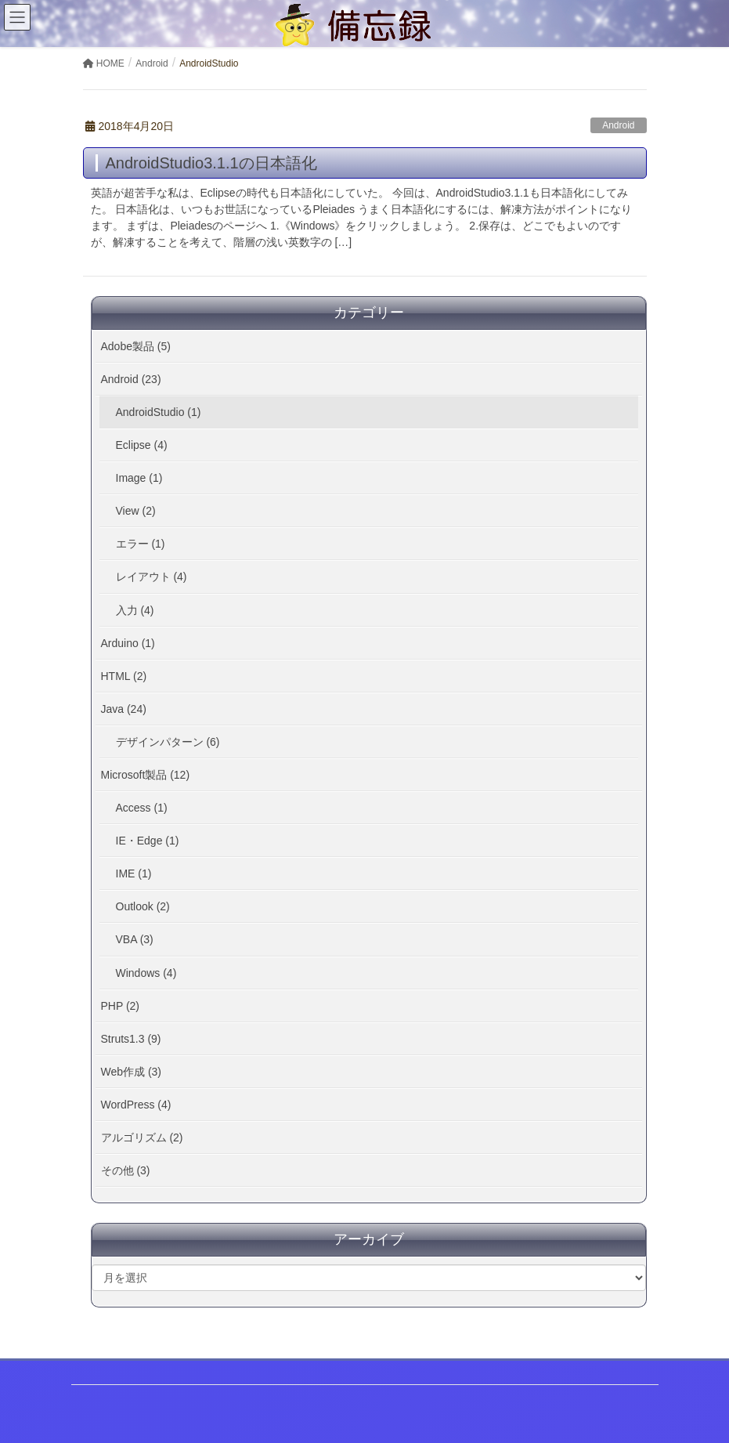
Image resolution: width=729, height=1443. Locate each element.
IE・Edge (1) (147, 840)
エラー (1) (140, 543)
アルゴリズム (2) (142, 1137)
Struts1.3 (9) (131, 1039)
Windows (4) (146, 973)
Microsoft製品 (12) (145, 775)
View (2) (136, 511)
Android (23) (131, 379)
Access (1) (142, 807)
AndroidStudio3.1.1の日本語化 (211, 163)
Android (618, 125)
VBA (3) (134, 939)
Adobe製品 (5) (136, 346)
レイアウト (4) (151, 576)
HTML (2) (124, 676)
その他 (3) (125, 1170)
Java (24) (123, 709)
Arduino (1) (128, 643)
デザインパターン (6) (168, 742)
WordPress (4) (136, 1104)
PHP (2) (120, 1006)
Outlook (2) (143, 906)
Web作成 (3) (131, 1071)
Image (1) (139, 478)
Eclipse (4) (142, 445)
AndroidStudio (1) (158, 412)
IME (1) (134, 873)
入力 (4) (135, 610)
